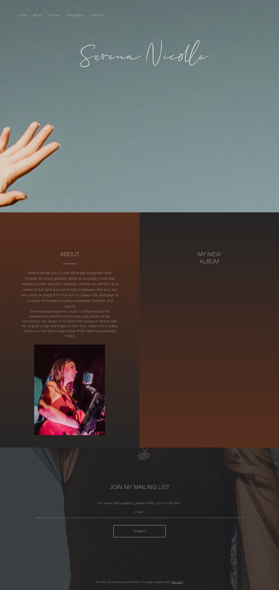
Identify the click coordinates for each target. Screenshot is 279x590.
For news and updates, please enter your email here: (139, 503)
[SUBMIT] (139, 531)
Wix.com (177, 582)
